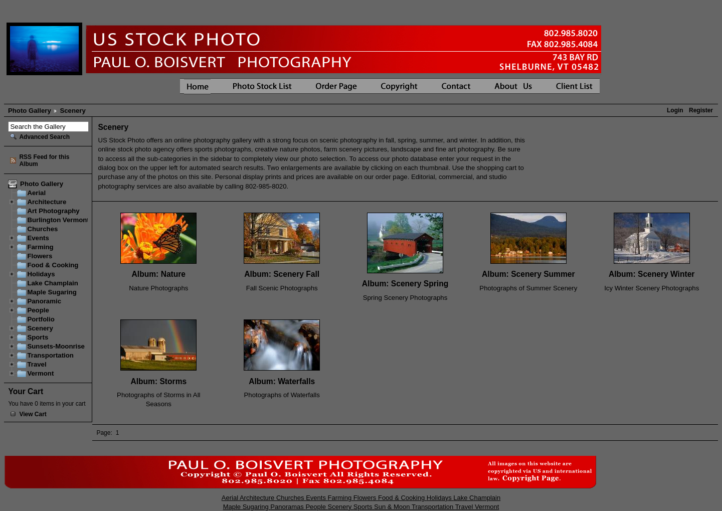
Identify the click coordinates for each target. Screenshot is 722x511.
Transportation (50, 355)
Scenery (40, 328)
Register (701, 110)
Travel (36, 364)
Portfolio (40, 319)
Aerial (36, 193)
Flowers (39, 256)
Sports (37, 337)
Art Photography (53, 211)
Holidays (41, 274)
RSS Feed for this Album (44, 160)
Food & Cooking (52, 265)
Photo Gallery (29, 110)
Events (38, 238)
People (38, 310)
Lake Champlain (52, 283)
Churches (42, 229)
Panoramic (44, 301)
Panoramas (287, 506)
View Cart (32, 414)
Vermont (40, 373)
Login (675, 110)
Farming (40, 247)
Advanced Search (44, 136)
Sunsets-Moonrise (56, 346)
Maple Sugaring (51, 292)
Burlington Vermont (58, 220)
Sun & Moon (393, 506)
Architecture (46, 202)
